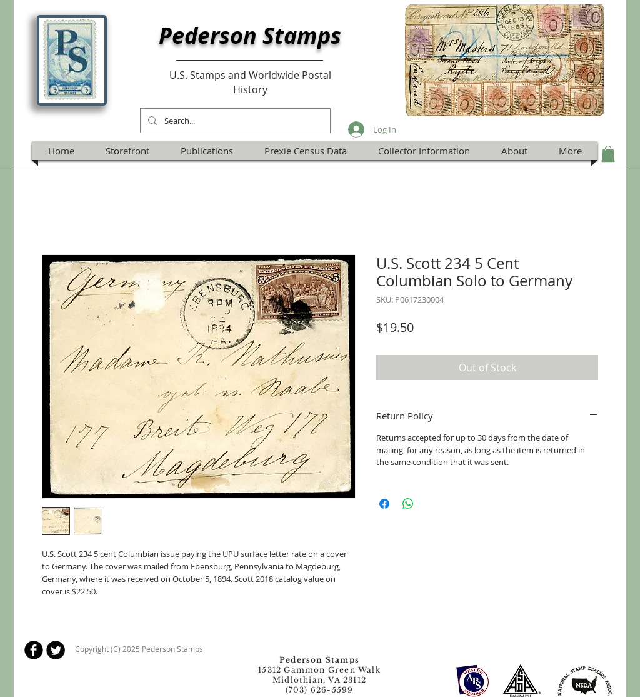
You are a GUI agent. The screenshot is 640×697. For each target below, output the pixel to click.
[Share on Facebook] (384, 503)
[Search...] (234, 121)
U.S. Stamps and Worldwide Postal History (250, 82)
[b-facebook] (33, 650)
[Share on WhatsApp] (408, 503)
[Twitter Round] (55, 650)
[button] (608, 154)
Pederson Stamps (250, 35)
